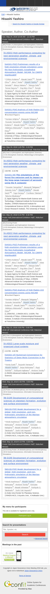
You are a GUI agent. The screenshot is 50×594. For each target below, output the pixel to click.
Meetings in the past (12, 545)
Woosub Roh (33, 91)
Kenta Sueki (11, 365)
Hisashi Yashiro (13, 15)
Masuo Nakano (20, 85)
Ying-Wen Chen (26, 88)
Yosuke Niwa (29, 128)
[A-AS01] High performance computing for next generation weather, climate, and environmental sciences (24, 56)
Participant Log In (25, 515)
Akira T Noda (17, 82)
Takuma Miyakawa (12, 196)
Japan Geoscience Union (33, 571)
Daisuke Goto (10, 190)
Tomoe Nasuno (11, 88)
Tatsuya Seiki (33, 85)
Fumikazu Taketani (33, 193)
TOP (3, 15)
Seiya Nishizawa (26, 367)
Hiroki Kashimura (13, 422)
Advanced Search (41, 539)
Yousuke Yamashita (13, 122)
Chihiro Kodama (12, 79)
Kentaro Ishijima (12, 119)
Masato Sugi (20, 91)
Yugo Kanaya (18, 193)
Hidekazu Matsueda (13, 128)
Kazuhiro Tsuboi (35, 125)
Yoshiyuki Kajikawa (21, 371)
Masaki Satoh (26, 79)
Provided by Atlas (25, 589)
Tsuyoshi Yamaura (25, 365)
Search (25, 535)
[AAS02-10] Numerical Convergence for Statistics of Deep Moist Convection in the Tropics (25, 357)
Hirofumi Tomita (37, 371)
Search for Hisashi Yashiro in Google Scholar (28, 24)
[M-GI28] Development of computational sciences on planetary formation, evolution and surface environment (25, 401)
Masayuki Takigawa (29, 119)
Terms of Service (25, 576)
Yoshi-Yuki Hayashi (23, 431)
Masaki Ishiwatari (21, 428)
